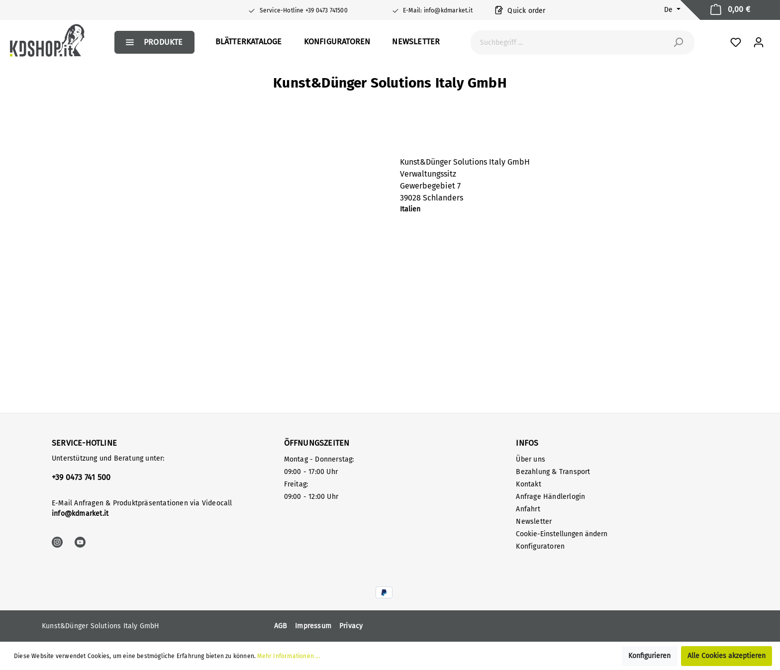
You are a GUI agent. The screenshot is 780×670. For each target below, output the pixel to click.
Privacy (351, 626)
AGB (281, 626)
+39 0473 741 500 (81, 477)
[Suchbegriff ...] (571, 42)
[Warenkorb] (730, 10)
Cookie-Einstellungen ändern (561, 534)
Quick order (520, 9)
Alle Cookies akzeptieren (726, 656)
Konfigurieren (649, 656)
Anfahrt (528, 509)
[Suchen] (678, 42)
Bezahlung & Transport (553, 472)
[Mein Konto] (758, 42)
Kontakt (528, 484)
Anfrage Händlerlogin (550, 496)
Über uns (530, 459)
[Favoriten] (735, 42)
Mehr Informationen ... (288, 656)
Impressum (313, 626)
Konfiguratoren (540, 546)
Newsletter (534, 521)
